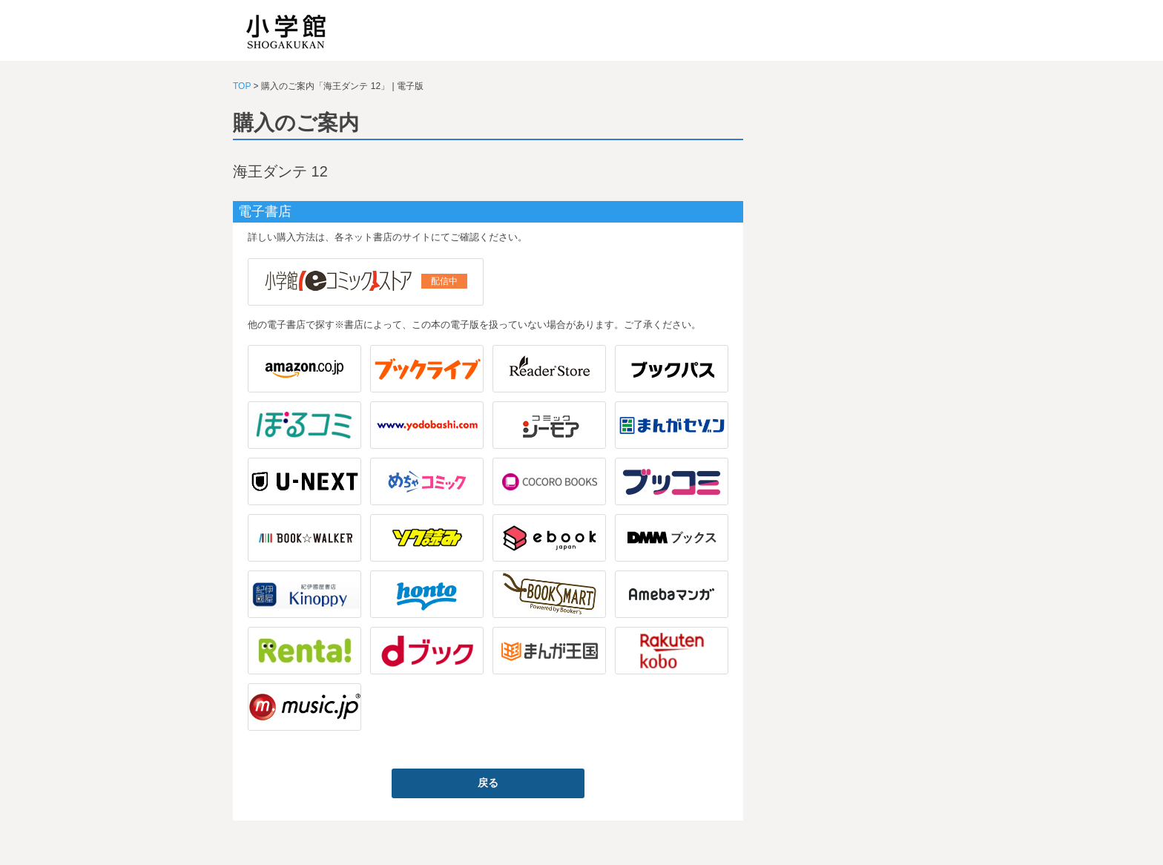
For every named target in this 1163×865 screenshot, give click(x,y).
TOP (242, 86)
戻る (488, 783)
